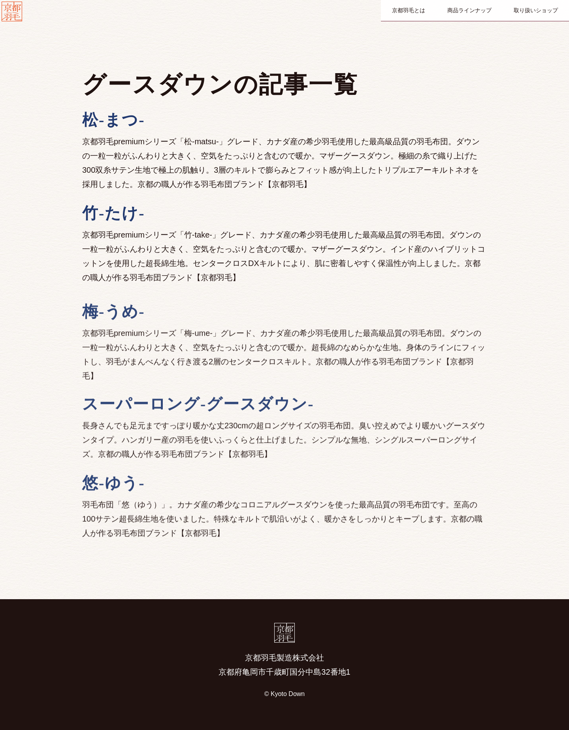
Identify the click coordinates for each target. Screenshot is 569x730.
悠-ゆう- (113, 546)
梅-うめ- (113, 387)
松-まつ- (113, 120)
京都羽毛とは (408, 10)
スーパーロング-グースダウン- (198, 467)
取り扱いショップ (536, 10)
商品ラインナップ (469, 10)
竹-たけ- (113, 213)
